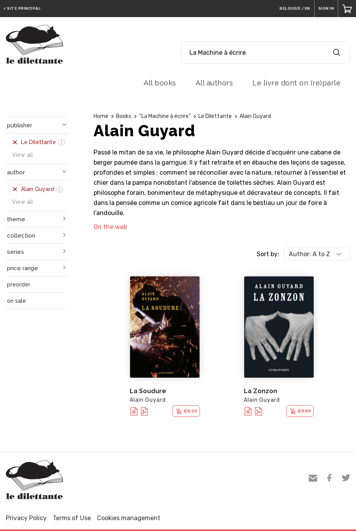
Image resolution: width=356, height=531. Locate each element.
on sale (16, 301)
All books (160, 83)
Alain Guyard (255, 116)
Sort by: (268, 254)
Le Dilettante (215, 116)
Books (123, 116)
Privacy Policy (26, 518)
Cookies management (128, 518)
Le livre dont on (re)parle (296, 83)
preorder (18, 284)
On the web (110, 227)
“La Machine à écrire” (165, 116)
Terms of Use (72, 518)
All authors (214, 83)
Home (101, 116)
